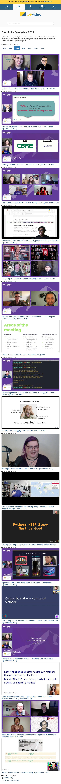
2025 (42, 48)
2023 (29, 48)
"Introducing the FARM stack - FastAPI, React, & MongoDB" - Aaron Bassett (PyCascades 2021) (27, 394)
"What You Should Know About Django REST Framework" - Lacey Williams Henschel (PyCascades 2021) (27, 698)
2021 (17, 48)
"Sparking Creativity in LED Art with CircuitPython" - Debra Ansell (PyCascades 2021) (26, 584)
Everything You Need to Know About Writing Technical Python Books (28, 279)
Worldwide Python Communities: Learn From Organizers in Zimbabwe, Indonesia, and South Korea (28, 736)
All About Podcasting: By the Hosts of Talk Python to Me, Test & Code (28, 89)
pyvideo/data (15, 780)
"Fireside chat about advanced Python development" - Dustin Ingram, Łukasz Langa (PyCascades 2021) (28, 318)
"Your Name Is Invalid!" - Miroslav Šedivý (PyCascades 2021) (25, 773)
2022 (23, 48)
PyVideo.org (6, 780)
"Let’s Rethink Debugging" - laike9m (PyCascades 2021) (23, 431)
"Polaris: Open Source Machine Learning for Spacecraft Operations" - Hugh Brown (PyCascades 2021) (28, 508)
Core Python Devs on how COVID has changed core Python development (30, 203)
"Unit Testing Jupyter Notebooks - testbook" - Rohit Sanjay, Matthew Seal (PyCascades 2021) (29, 622)
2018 (4, 48)
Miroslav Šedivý (8, 778)
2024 (36, 48)
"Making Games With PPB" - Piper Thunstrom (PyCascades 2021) (27, 469)
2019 (10, 48)
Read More (48, 2)
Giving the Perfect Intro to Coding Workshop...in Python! (23, 355)
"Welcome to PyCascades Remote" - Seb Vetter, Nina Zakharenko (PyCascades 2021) (27, 660)
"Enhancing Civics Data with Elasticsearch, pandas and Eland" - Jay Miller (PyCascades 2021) (30, 242)
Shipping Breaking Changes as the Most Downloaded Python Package (28, 545)
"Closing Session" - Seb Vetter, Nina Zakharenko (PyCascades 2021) (28, 165)
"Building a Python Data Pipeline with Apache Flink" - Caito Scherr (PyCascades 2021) (27, 128)
